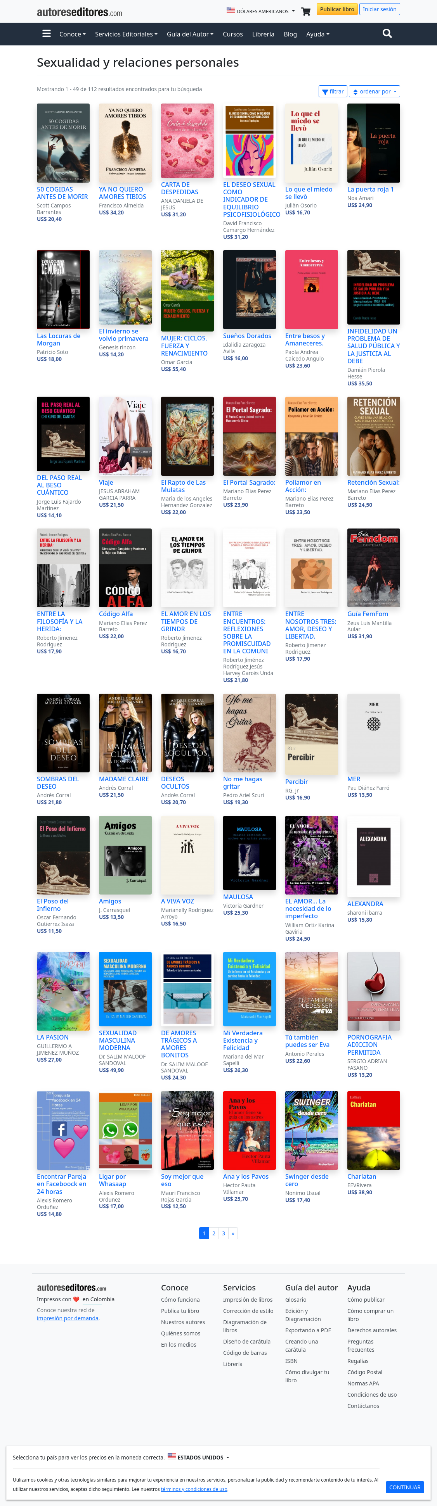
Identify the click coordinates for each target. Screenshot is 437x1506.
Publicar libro (337, 9)
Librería (263, 34)
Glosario (296, 1299)
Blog (290, 34)
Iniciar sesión (380, 9)
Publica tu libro (180, 1310)
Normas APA (363, 1383)
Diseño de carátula (247, 1341)
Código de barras (245, 1352)
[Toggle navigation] (389, 34)
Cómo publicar (366, 1299)
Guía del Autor (188, 34)
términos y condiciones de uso (194, 1489)
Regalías (358, 1360)
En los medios (178, 1344)
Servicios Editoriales (124, 34)
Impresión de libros (248, 1299)
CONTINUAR (405, 1487)
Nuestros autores (183, 1322)
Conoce (70, 34)
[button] (46, 34)
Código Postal (364, 1372)
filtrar (333, 91)
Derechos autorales (372, 1330)
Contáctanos (363, 1405)
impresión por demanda (68, 1318)
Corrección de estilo (248, 1310)
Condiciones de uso (372, 1394)
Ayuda (315, 34)
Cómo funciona (180, 1299)
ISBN (291, 1360)
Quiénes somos (180, 1333)
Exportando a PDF (308, 1330)
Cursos (233, 34)
